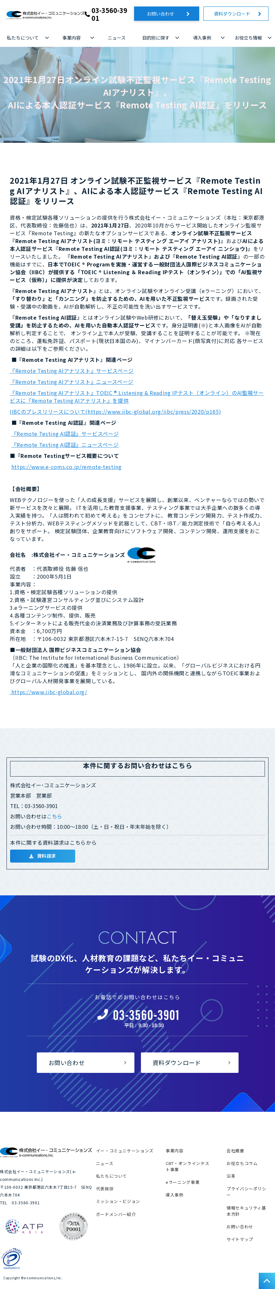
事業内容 (71, 37)
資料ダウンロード (234, 13)
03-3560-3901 (109, 14)
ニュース (117, 37)
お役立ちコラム (242, 1163)
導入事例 (202, 37)
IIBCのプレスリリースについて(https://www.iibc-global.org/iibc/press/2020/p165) (115, 411)
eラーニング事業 (182, 1182)
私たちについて (23, 37)
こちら (54, 816)
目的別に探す (156, 37)
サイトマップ (240, 1239)
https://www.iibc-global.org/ (48, 692)
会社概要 (235, 1151)
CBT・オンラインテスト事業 (187, 1166)
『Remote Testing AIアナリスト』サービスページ (72, 370)
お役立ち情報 (248, 37)
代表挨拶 (105, 1188)
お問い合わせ (165, 13)
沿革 (231, 1176)
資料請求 (46, 856)
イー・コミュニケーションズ (125, 1151)
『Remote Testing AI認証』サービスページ (65, 433)
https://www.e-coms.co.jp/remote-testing (66, 467)
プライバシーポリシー (247, 1191)
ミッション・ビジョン (118, 1201)
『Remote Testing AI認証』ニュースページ (65, 444)
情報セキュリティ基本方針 (246, 1211)
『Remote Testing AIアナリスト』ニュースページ (71, 382)
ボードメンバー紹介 (116, 1214)
